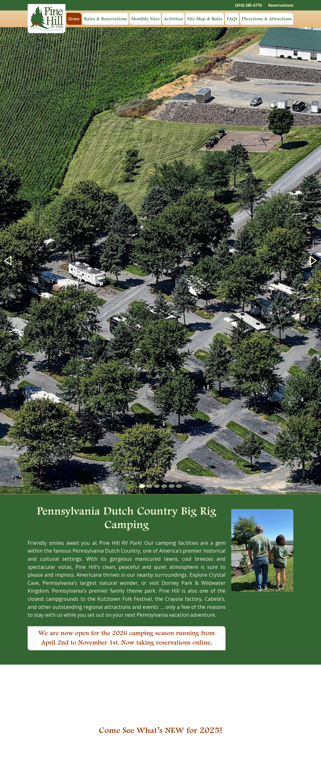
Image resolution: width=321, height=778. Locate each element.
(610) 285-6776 (248, 5)
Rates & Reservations (105, 19)
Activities (173, 19)
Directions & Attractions (267, 19)
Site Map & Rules (204, 19)
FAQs (232, 19)
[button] (8, 260)
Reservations (280, 5)
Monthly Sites (145, 19)
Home (74, 19)
